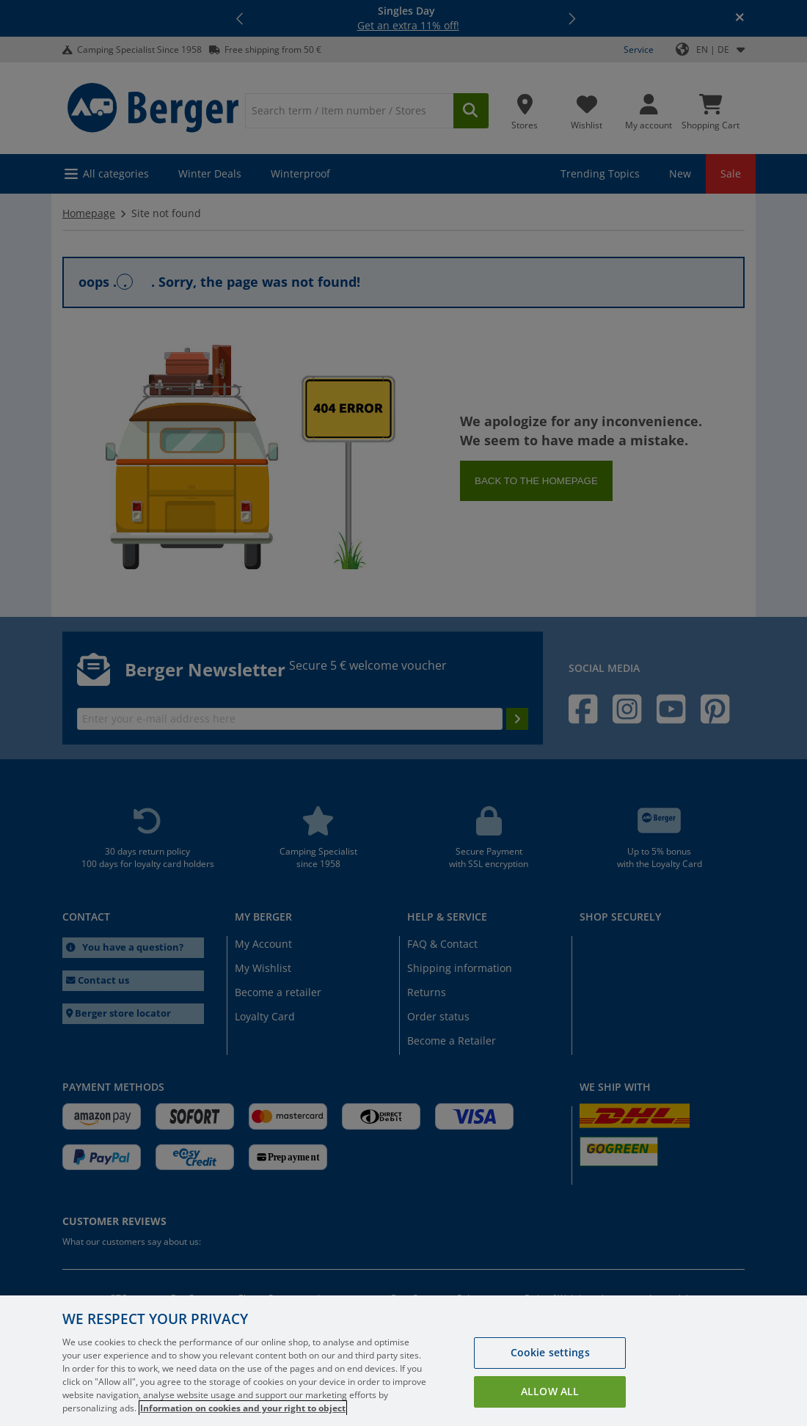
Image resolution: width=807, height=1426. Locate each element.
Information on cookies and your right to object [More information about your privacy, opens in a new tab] (243, 1408)
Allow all (550, 1391)
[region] (403, 1360)
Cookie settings (550, 1352)
